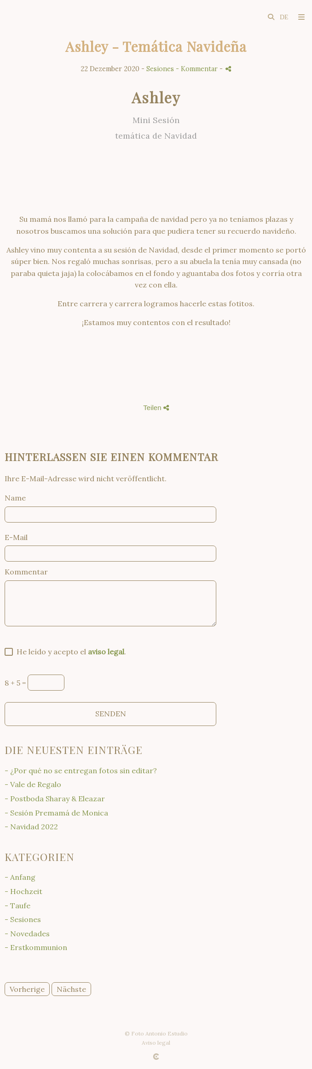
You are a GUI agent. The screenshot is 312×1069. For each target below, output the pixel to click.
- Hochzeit (23, 891)
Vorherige (27, 989)
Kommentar (26, 571)
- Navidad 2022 (31, 826)
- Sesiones (23, 919)
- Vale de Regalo (33, 784)
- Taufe (17, 905)
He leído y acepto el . (69, 651)
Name (15, 497)
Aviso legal (156, 1042)
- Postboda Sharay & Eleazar (55, 798)
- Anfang (20, 877)
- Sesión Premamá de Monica (56, 812)
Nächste (71, 989)
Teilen (155, 407)
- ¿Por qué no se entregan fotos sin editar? (81, 770)
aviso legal (106, 651)
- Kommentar (198, 69)
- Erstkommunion (36, 947)
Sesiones (160, 69)
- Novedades (27, 933)
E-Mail (16, 537)
